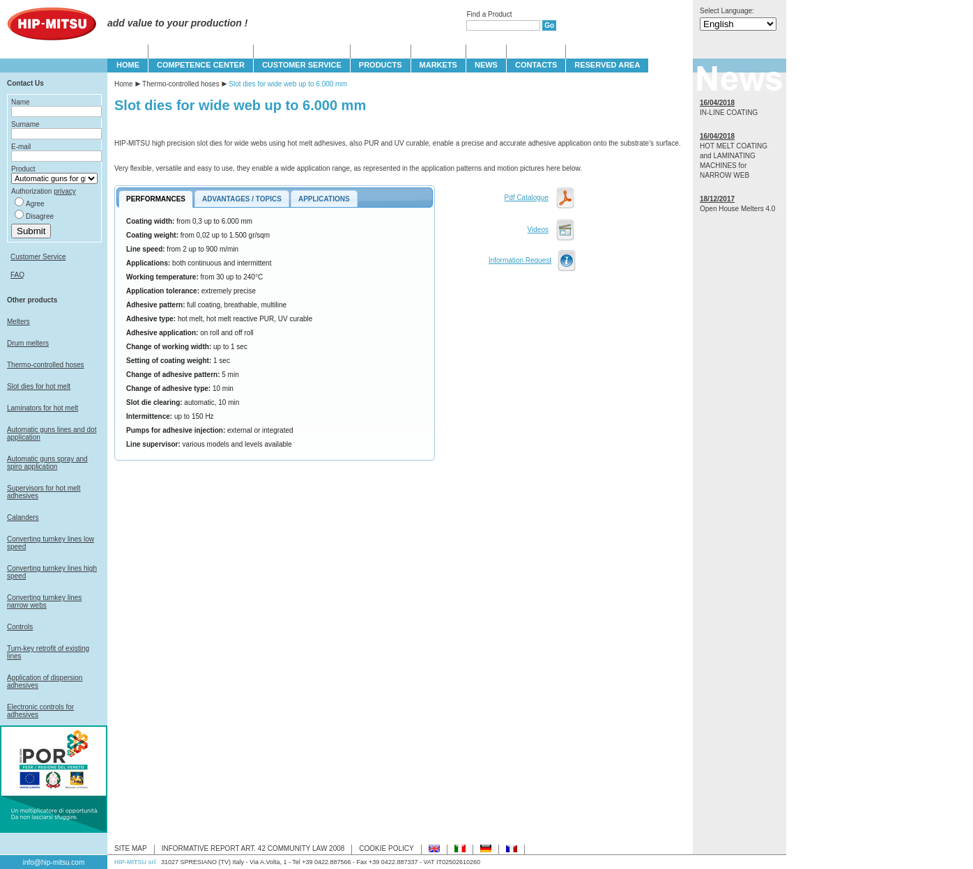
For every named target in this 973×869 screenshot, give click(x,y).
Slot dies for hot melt (38, 386)
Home (123, 84)
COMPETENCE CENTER (201, 65)
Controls (20, 627)
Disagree (40, 216)
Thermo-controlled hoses (45, 365)
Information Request (520, 260)
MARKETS (438, 65)
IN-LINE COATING (729, 112)
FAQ (17, 275)
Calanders (23, 517)
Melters (18, 321)
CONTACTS (536, 65)
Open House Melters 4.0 (737, 209)
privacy (65, 191)
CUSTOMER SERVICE (302, 65)
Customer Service (38, 257)
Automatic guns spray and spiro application (47, 462)
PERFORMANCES (155, 199)
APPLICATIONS (324, 199)
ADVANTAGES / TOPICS (242, 199)
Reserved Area (607, 65)
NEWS (486, 65)
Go (549, 25)
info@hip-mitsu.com (54, 862)
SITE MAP (130, 848)
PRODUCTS (380, 65)
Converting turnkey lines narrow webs (44, 601)
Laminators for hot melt (42, 408)
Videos (538, 229)
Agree (35, 204)
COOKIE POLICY (386, 848)
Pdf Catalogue (527, 197)
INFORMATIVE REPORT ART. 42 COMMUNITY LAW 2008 (253, 848)
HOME (127, 65)
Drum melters (28, 343)
